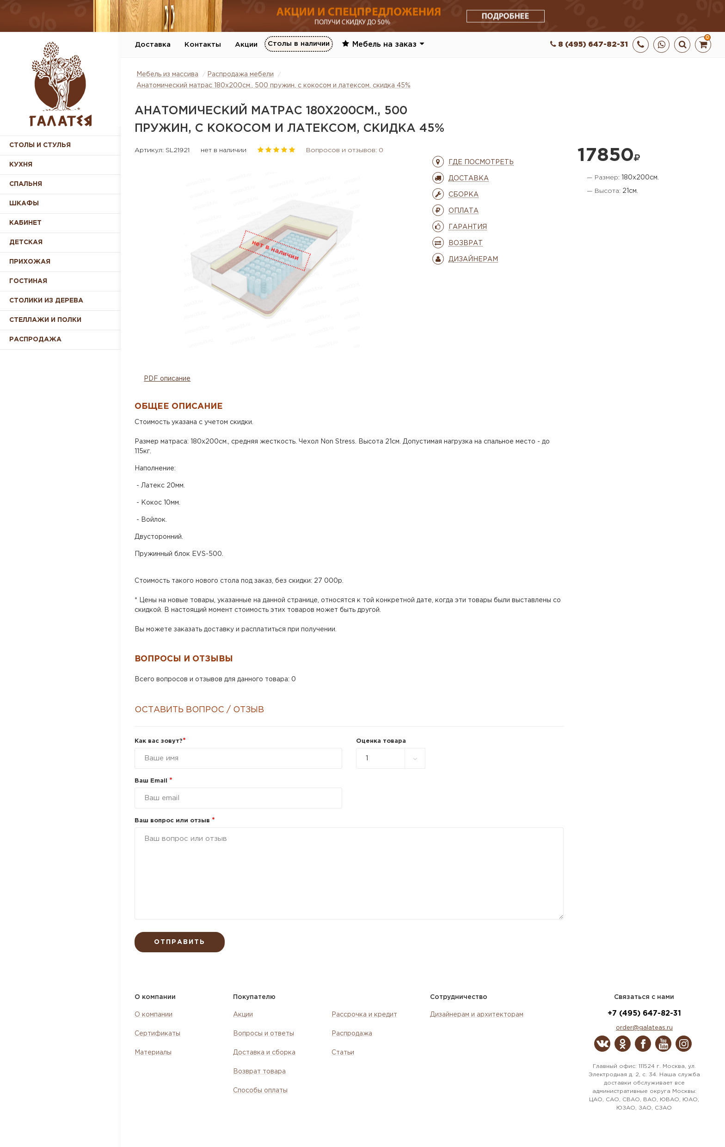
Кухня (20, 164)
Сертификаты (157, 1033)
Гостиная (28, 281)
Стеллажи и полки (45, 320)
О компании (153, 1015)
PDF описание (167, 379)
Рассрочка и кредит (364, 1015)
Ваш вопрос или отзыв (175, 820)
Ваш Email (153, 780)
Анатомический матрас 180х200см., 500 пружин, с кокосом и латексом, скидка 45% (273, 85)
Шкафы (24, 203)
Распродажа (352, 1033)
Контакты (202, 45)
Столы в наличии (299, 44)
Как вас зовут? (160, 741)
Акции (246, 45)
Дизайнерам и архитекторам (476, 1015)
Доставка (153, 45)
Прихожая (29, 262)
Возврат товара (259, 1071)
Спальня (25, 184)
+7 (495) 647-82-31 (644, 1013)
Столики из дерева (46, 300)
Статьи (343, 1052)
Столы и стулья (40, 145)
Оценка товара (381, 741)
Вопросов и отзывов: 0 (344, 150)
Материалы (153, 1052)
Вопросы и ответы (263, 1033)
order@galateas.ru (644, 1027)
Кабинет (25, 223)
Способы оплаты (260, 1090)
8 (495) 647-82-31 (589, 44)
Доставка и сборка (264, 1052)
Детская (26, 242)
